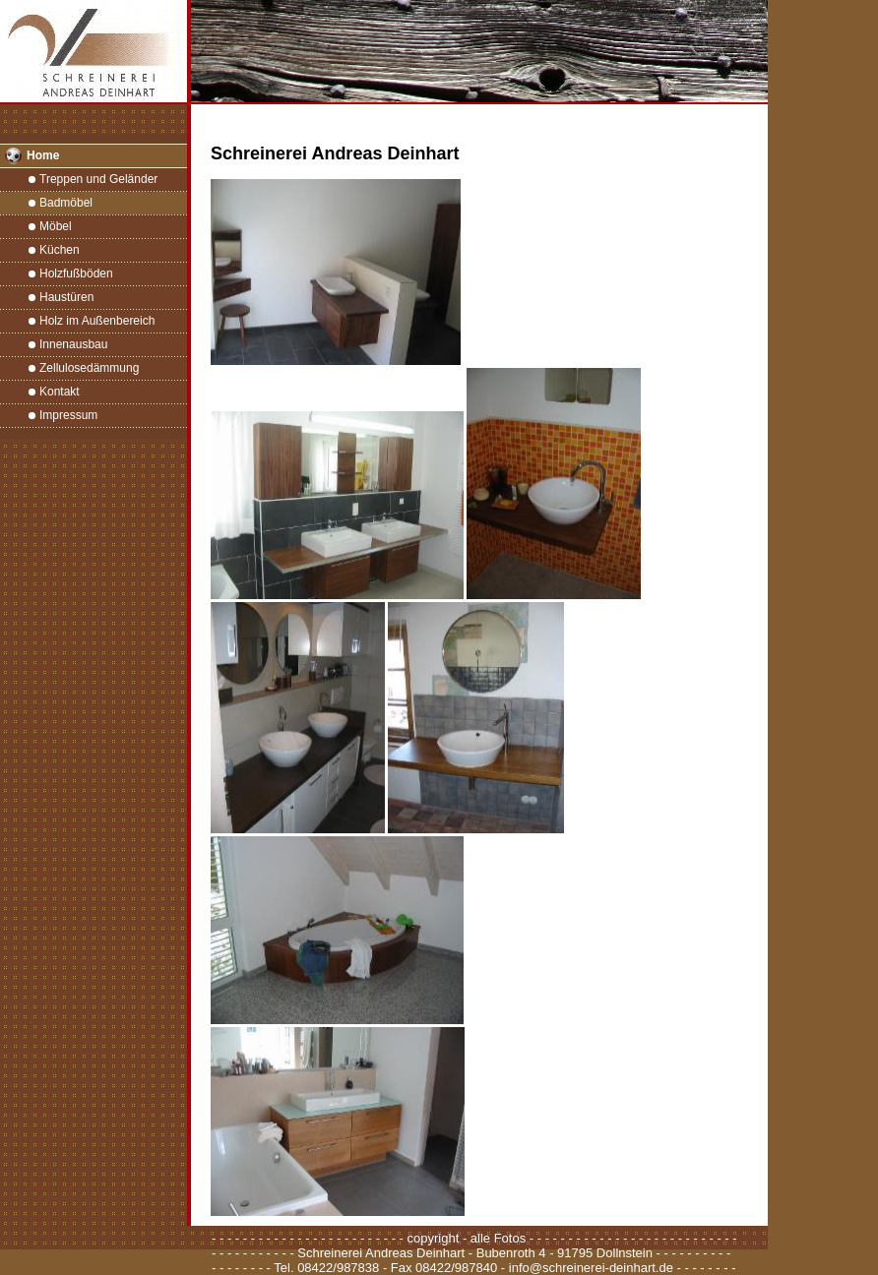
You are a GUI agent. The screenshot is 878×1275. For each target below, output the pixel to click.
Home (43, 155)
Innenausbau (73, 344)
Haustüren (66, 297)
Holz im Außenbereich (97, 321)
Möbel (55, 226)
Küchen (59, 250)
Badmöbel (66, 203)
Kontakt (59, 391)
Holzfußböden (76, 273)
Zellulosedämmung (89, 368)
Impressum (68, 415)
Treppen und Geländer (98, 179)
